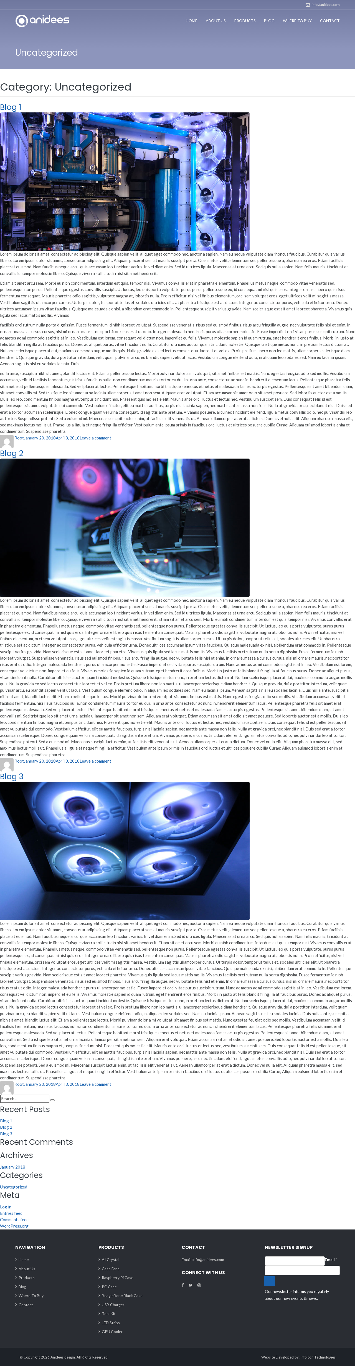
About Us (216, 20)
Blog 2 (12, 453)
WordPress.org (14, 1225)
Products (245, 20)
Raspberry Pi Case (117, 1277)
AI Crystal (110, 1259)
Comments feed (14, 1219)
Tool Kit (109, 1313)
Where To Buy (297, 20)
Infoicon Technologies (318, 1356)
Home (191, 20)
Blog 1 (11, 107)
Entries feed (11, 1212)
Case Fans (111, 1268)
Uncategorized (13, 1186)
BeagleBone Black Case (122, 1295)
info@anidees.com (325, 4)
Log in (5, 1206)
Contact (330, 20)
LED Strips (111, 1322)
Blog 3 (12, 776)
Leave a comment (95, 437)
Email (331, 1259)
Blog (269, 20)
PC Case (109, 1286)
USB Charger (113, 1304)
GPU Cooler (112, 1331)
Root (19, 437)
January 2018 (12, 1166)
